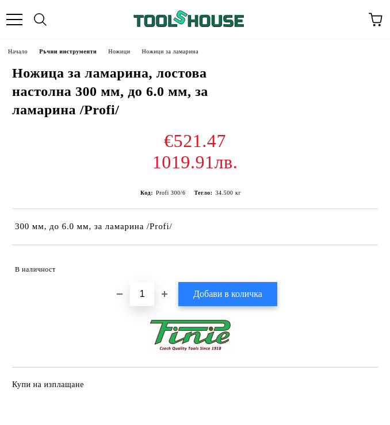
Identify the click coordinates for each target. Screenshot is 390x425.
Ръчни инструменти (68, 51)
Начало (18, 51)
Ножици (119, 51)
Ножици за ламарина (170, 51)
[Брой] (142, 294)
